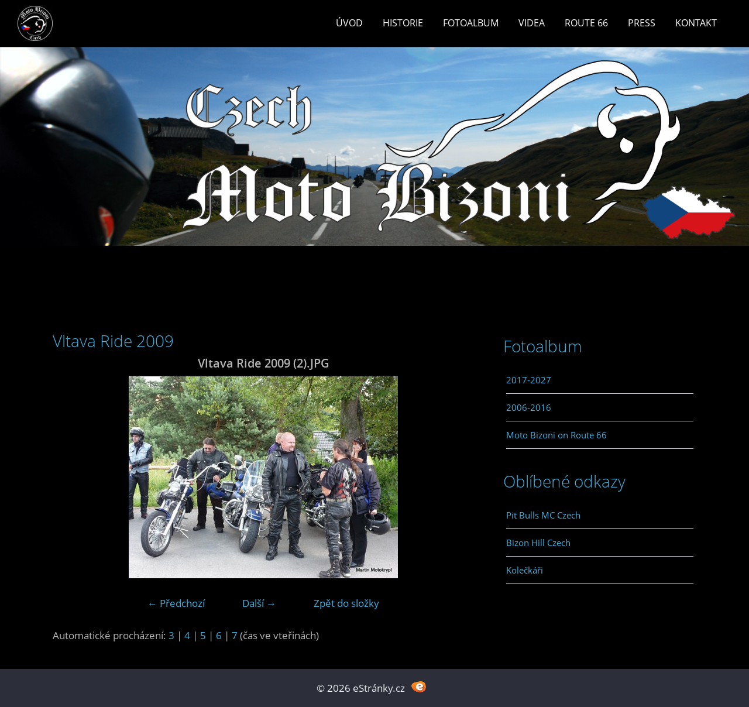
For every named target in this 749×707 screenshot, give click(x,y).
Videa (531, 22)
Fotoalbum (471, 22)
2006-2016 (528, 407)
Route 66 (586, 22)
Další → (259, 603)
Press (641, 22)
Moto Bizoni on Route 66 (556, 435)
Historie (403, 22)
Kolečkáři (524, 570)
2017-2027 (528, 380)
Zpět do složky (346, 603)
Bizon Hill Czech (538, 542)
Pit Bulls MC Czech (543, 515)
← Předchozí (176, 603)
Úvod (349, 22)
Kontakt (696, 22)
